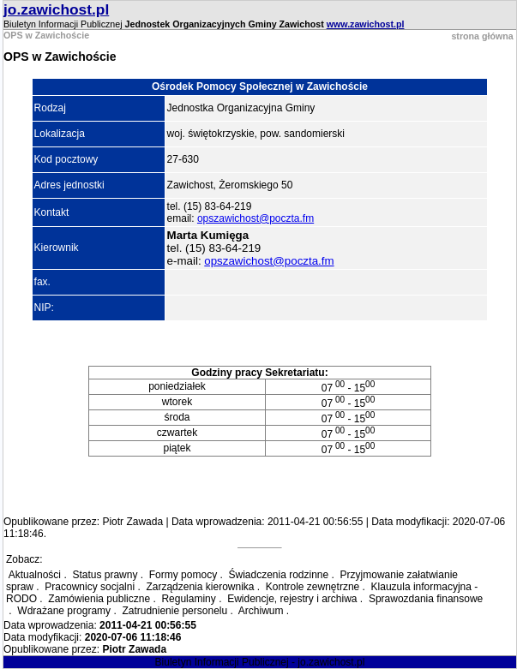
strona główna (482, 36)
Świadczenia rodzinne (278, 575)
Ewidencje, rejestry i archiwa (292, 599)
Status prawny (104, 575)
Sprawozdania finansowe (426, 599)
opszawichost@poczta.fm (255, 218)
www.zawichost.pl (366, 24)
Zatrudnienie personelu (174, 611)
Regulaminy (188, 599)
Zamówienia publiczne (99, 599)
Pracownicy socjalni (90, 587)
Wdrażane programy (64, 611)
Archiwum (261, 611)
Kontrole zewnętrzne (312, 587)
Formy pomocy (183, 575)
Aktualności (35, 575)
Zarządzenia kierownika (200, 587)
